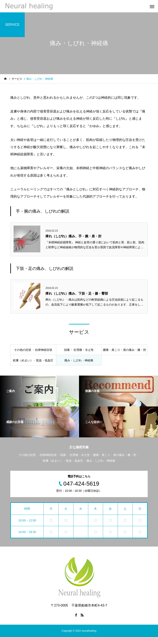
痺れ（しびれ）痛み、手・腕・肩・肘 (73, 236)
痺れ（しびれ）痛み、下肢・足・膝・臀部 (76, 293)
